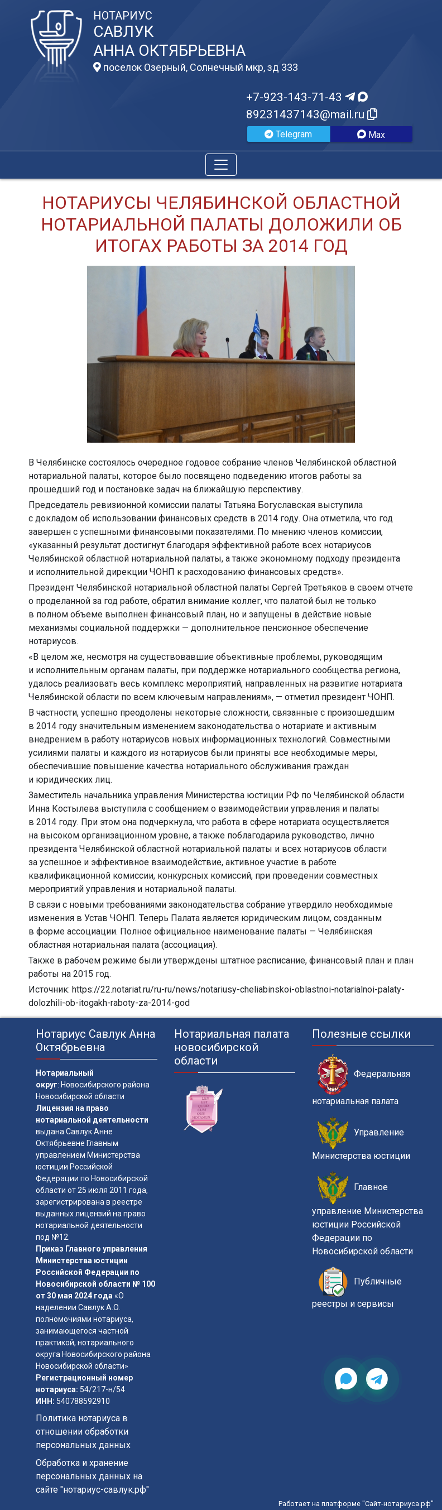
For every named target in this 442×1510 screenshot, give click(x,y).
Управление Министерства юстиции (361, 1138)
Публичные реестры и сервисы (357, 1288)
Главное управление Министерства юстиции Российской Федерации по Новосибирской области (367, 1213)
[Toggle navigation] (221, 165)
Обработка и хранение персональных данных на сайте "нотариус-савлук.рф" (92, 1476)
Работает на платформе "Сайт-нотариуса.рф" (356, 1503)
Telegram (288, 134)
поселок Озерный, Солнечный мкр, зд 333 (195, 67)
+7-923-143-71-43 (307, 97)
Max (371, 135)
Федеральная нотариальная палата (361, 1080)
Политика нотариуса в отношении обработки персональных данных (83, 1431)
